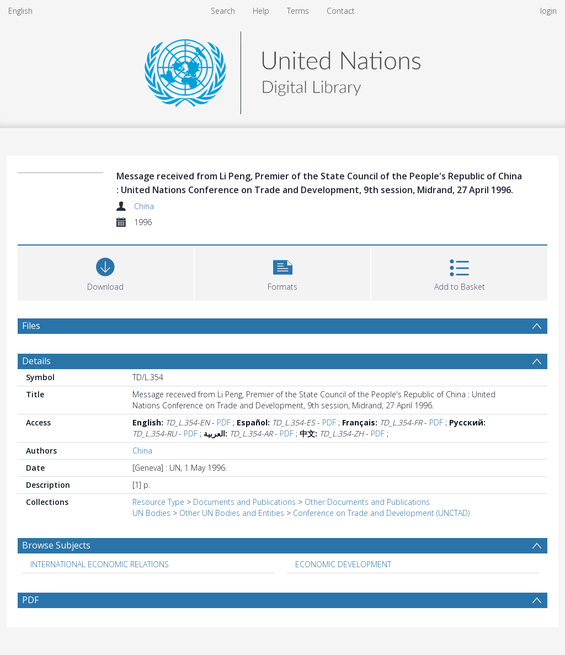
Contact (341, 11)
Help (261, 11)
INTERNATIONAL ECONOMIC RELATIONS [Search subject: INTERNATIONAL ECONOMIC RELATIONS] (99, 564)
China (144, 206)
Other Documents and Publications (367, 502)
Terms (298, 11)
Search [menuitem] (223, 11)
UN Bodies (151, 513)
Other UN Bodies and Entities (231, 513)
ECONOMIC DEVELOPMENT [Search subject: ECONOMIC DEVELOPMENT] (343, 564)
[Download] (106, 272)
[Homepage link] (282, 70)
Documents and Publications (244, 502)
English (20, 11)
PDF (224, 422)
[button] (283, 272)
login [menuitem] (548, 11)
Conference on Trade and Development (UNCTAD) (381, 513)
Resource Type (158, 502)
